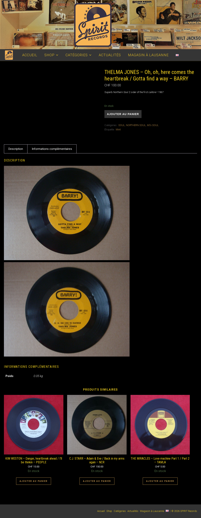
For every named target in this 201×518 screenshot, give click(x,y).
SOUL (121, 125)
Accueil (29, 55)
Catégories (77, 55)
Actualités (110, 55)
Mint (118, 129)
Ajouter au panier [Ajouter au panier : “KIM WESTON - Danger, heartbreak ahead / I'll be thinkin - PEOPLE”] (34, 481)
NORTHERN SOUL (136, 125)
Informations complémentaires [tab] (52, 149)
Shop (49, 55)
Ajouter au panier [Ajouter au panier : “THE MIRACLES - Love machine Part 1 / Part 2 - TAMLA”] (160, 481)
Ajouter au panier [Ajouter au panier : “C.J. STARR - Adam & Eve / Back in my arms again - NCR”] (97, 481)
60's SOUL (153, 125)
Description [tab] (15, 149)
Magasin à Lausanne (148, 55)
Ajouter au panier (123, 114)
